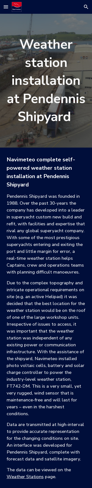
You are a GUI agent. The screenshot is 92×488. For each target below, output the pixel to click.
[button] (6, 7)
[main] (46, 80)
